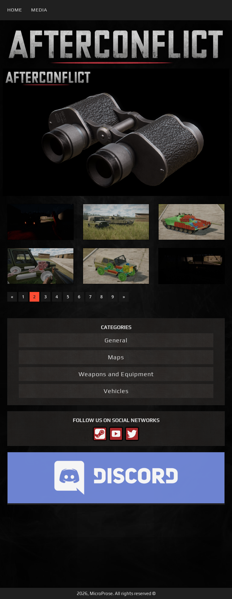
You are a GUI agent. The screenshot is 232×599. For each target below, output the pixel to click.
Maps (116, 357)
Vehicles (116, 390)
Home (14, 10)
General (116, 340)
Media (39, 10)
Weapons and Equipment (116, 373)
